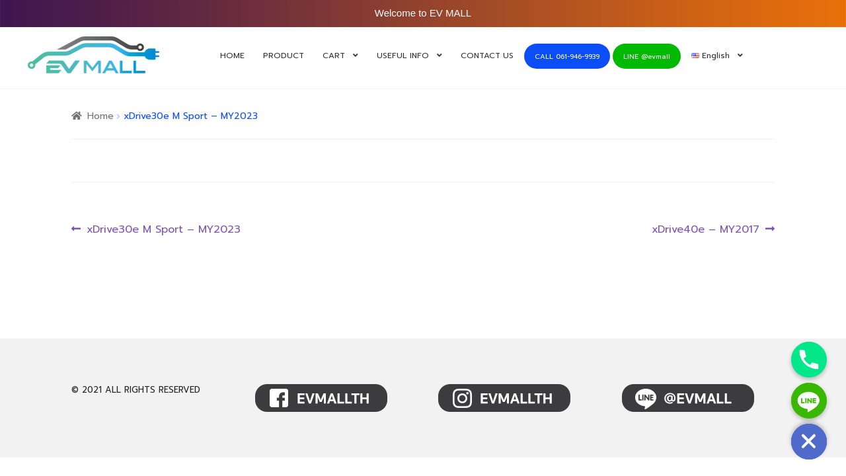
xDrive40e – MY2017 (705, 230)
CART (334, 55)
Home (100, 116)
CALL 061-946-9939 (567, 56)
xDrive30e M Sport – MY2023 (163, 230)
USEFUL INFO (403, 55)
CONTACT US (487, 55)
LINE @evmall (646, 56)
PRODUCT (283, 55)
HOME (232, 55)
